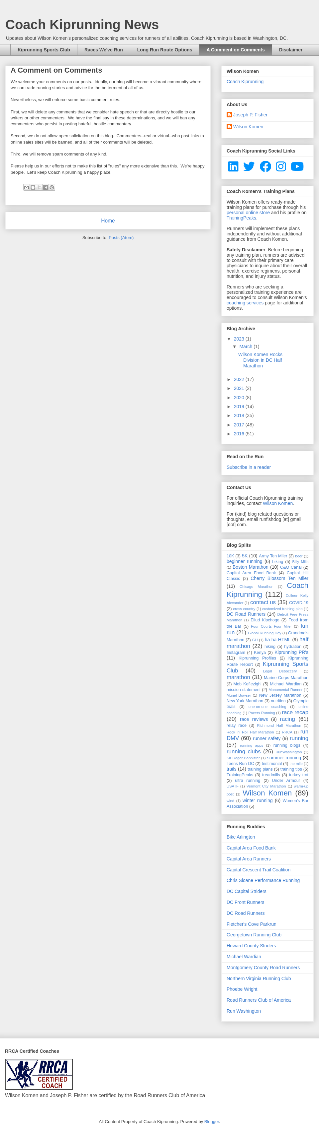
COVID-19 (298, 602)
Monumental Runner (285, 690)
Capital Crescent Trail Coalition (258, 869)
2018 (240, 415)
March (246, 346)
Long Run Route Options (164, 49)
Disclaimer (291, 49)
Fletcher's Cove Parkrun (251, 924)
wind (230, 801)
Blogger (211, 1121)
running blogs (286, 745)
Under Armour (286, 780)
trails (232, 769)
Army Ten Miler (273, 556)
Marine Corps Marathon (286, 677)
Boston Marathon (250, 567)
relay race (237, 725)
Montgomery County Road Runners (263, 967)
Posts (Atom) (121, 237)
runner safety (266, 738)
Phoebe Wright (242, 989)
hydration (292, 646)
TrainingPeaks (241, 218)
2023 (240, 339)
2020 (240, 397)
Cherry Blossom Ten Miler (279, 578)
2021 (240, 388)
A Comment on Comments (235, 49)
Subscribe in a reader (249, 467)
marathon (238, 677)
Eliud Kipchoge (265, 620)
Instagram (236, 652)
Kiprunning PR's (291, 652)
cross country (244, 609)
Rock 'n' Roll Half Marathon (250, 732)
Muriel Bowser (239, 695)
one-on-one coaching (267, 707)
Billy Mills (300, 562)
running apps (251, 745)
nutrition (278, 701)
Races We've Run (103, 49)
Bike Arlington (241, 837)
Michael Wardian (285, 684)
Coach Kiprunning (245, 81)
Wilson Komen (248, 126)
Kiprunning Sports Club (44, 49)
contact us (263, 602)
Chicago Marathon (256, 587)
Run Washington (244, 1011)
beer (298, 556)
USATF (233, 786)
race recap (295, 712)
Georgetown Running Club (254, 934)
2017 (240, 424)
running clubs (244, 751)
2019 (240, 406)
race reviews (254, 719)
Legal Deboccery (280, 671)
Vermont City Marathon (266, 786)
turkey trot (298, 775)
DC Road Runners (246, 614)
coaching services (245, 302)
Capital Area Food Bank (251, 573)
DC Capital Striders (246, 891)
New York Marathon (245, 701)
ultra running (247, 780)
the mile (296, 764)
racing (287, 719)
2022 (240, 379)
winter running (257, 800)
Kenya (260, 652)
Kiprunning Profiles (257, 658)
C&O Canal (291, 567)
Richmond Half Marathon (279, 725)
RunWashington (288, 752)
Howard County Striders (251, 945)
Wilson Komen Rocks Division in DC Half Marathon (260, 360)
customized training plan (282, 609)
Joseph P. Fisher (250, 114)
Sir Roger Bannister (243, 758)
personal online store (248, 212)
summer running (284, 757)
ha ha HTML (278, 639)
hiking (270, 646)
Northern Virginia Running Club (259, 978)
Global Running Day (264, 633)
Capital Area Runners (249, 858)
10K (230, 556)
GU (255, 640)
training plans (260, 769)
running (299, 738)
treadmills (271, 775)
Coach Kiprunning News (82, 24)
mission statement (244, 689)
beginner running (245, 561)
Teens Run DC (240, 763)
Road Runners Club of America (259, 1000)
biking (277, 561)
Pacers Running (262, 713)
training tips (291, 769)
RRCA (287, 732)
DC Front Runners (246, 902)
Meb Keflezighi (248, 684)
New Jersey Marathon (280, 695)
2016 (240, 433)
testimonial (272, 763)
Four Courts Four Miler (271, 626)
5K (245, 555)
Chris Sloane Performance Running (263, 880)
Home (108, 220)
